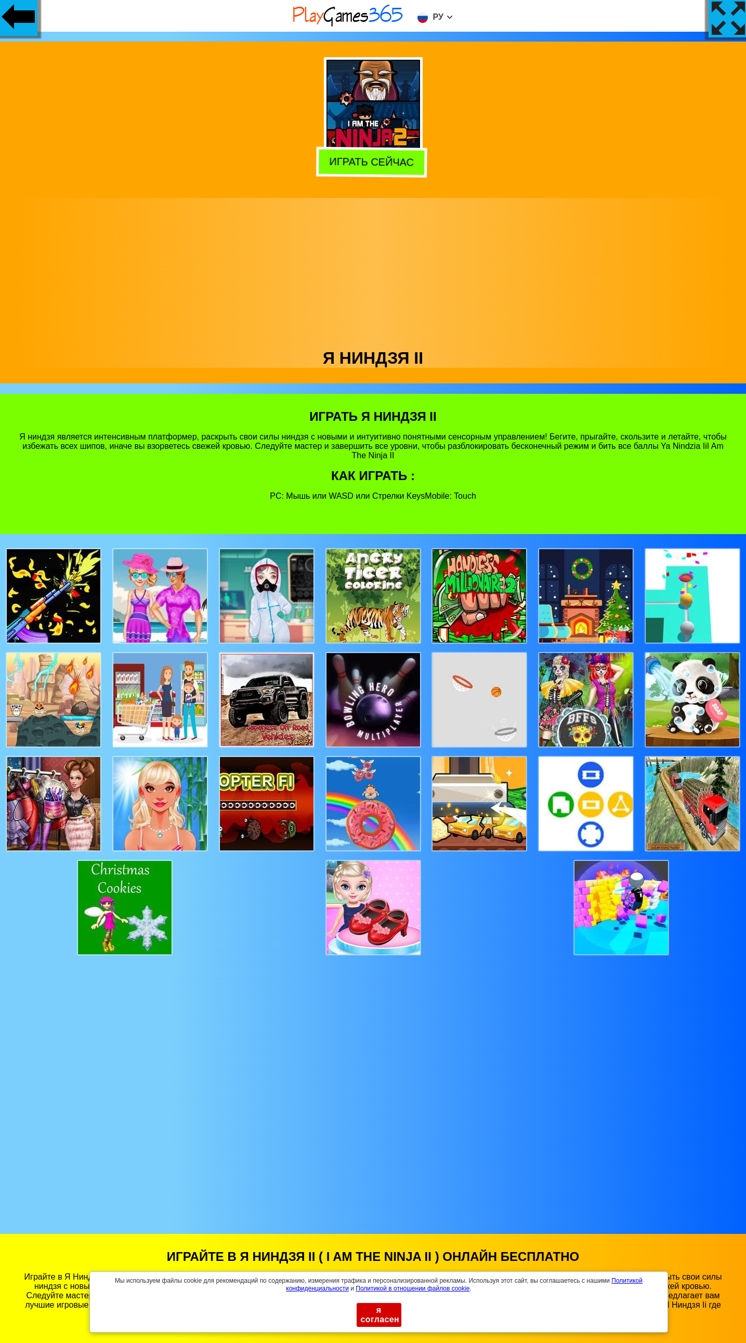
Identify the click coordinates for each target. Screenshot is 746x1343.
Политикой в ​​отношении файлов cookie (412, 1288)
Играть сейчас (373, 161)
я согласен (380, 1315)
